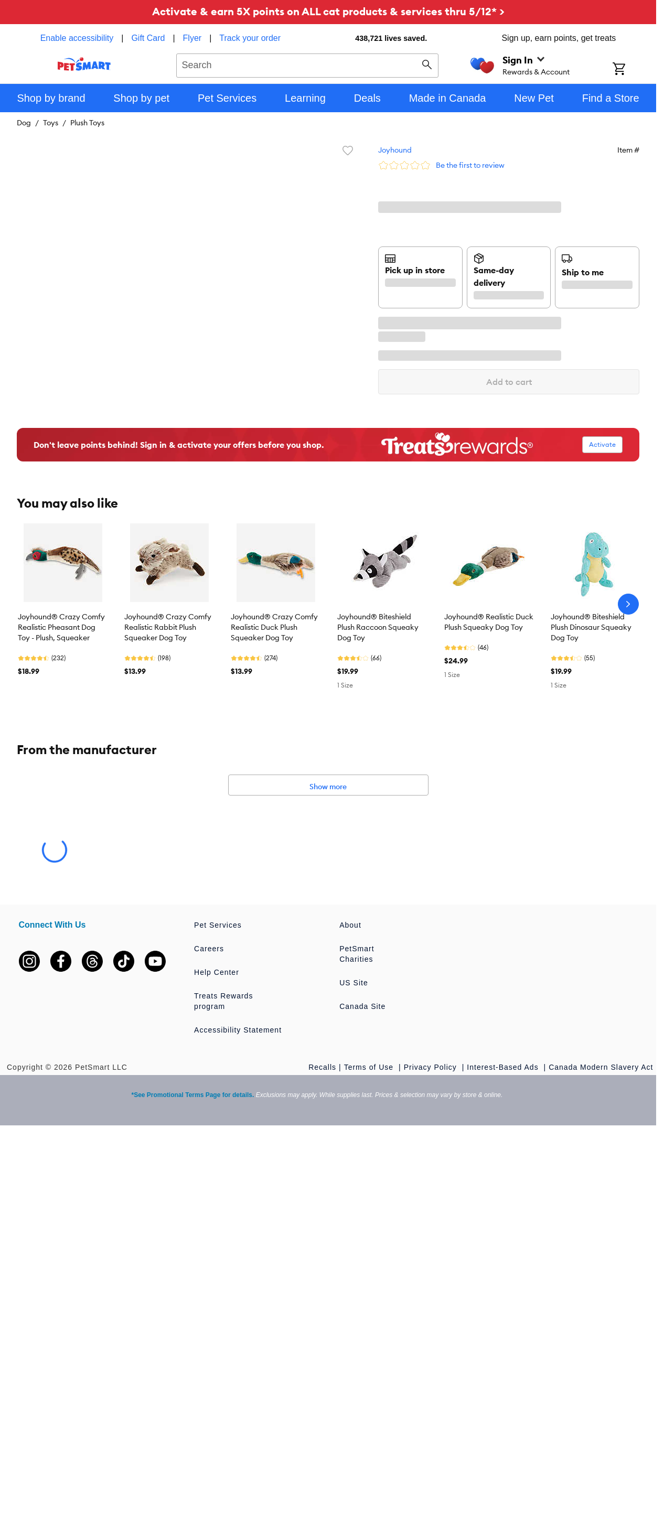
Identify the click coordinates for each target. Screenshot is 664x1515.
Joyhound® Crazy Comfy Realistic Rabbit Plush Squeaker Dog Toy (167, 627)
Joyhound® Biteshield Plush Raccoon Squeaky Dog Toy (378, 627)
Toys (50, 122)
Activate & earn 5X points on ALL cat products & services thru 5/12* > (328, 11)
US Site (353, 983)
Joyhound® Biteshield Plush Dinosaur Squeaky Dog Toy (591, 627)
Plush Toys (87, 122)
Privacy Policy (431, 1067)
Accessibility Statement (238, 1030)
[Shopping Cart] (633, 69)
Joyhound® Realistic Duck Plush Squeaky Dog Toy (488, 622)
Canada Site (362, 1006)
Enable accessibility (77, 38)
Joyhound (395, 150)
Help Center (216, 972)
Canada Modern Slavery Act (601, 1067)
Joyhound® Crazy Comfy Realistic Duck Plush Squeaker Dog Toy (274, 627)
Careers (209, 948)
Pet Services (218, 925)
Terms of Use (370, 1067)
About (350, 925)
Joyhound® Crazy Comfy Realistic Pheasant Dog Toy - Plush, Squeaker (61, 627)
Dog (24, 122)
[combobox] (307, 63)
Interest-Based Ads (504, 1067)
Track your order (250, 38)
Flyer (192, 38)
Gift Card (148, 38)
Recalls (322, 1067)
